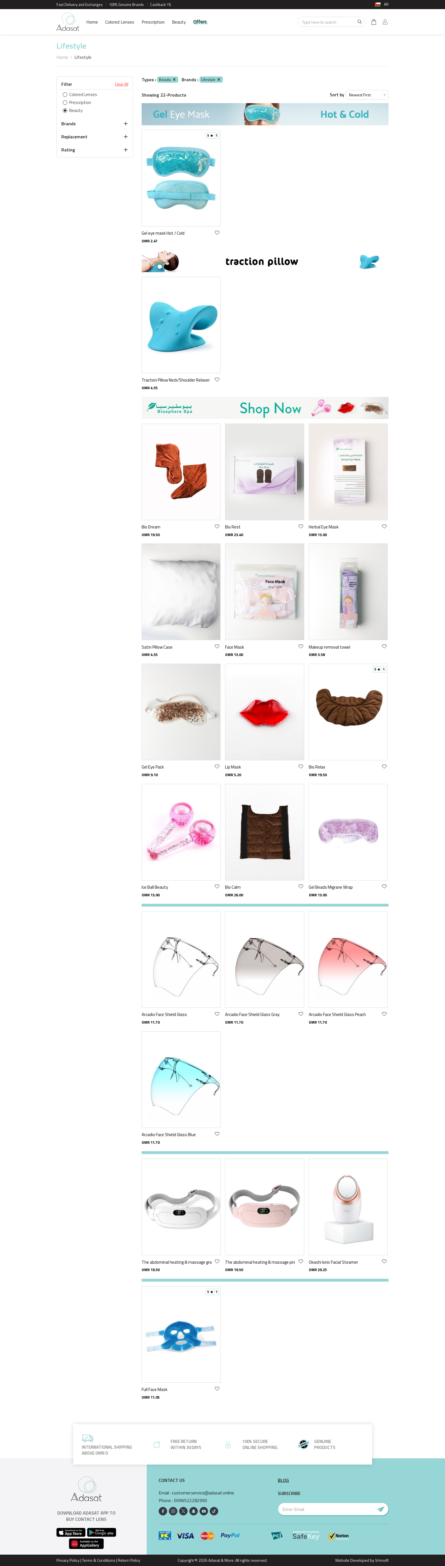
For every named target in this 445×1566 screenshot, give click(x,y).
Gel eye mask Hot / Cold (163, 233)
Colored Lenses (119, 21)
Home (92, 21)
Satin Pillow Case (157, 647)
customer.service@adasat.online (203, 1493)
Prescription (153, 21)
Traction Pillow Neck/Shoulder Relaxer (176, 380)
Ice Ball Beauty (155, 887)
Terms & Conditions (98, 1560)
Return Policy (129, 1560)
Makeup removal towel (329, 647)
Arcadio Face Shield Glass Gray (252, 1014)
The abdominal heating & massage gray (176, 1262)
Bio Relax (317, 767)
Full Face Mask (154, 1389)
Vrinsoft (381, 1560)
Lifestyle (211, 79)
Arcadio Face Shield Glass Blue (169, 1135)
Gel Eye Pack (153, 767)
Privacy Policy (67, 1560)
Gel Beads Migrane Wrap (331, 887)
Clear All (121, 84)
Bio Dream (151, 527)
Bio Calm (233, 887)
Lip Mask (233, 767)
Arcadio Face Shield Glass (164, 1014)
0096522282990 (190, 1500)
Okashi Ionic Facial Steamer (333, 1262)
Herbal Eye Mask (324, 527)
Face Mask (234, 647)
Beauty (179, 21)
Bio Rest (233, 527)
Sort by (337, 94)
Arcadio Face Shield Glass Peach (337, 1014)
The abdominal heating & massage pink (260, 1262)
